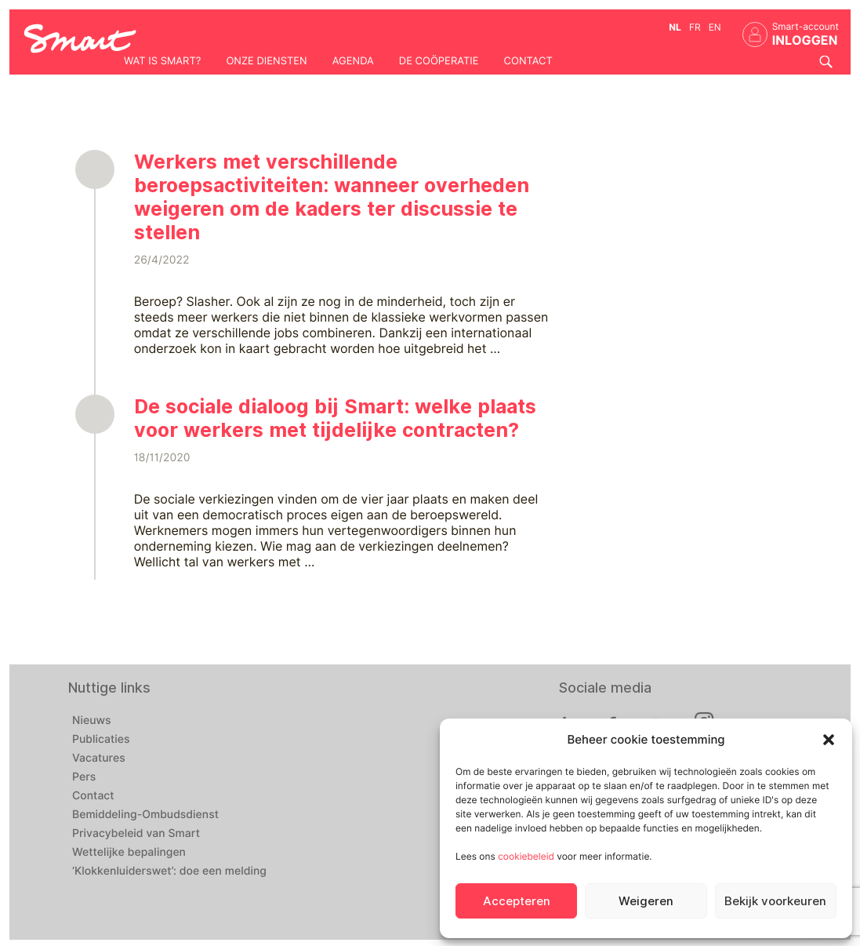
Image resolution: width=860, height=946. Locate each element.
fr (695, 27)
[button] (828, 740)
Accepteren (516, 901)
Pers (84, 777)
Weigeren (646, 901)
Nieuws (91, 721)
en (715, 27)
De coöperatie (439, 61)
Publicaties (101, 739)
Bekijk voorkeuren (775, 901)
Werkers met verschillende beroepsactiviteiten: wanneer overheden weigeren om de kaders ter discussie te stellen (331, 197)
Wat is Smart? (162, 61)
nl (675, 27)
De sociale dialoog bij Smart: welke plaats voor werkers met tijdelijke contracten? (335, 418)
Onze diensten (266, 61)
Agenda (353, 61)
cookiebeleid (526, 856)
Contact (528, 61)
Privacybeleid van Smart (136, 834)
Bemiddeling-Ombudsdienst (145, 815)
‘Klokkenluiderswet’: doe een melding (169, 871)
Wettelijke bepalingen (129, 852)
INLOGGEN (805, 40)
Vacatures (98, 758)
